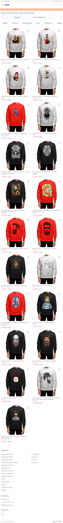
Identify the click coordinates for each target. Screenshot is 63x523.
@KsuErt (3, 399)
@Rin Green (34, 213)
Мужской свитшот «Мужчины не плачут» (44, 248)
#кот (38, 23)
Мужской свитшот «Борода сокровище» (44, 361)
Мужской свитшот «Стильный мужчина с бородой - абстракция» (13, 211)
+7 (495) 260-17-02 (57, 1)
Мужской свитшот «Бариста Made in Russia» (14, 96)
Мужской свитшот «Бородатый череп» (13, 361)
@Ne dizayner (4, 136)
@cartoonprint (4, 213)
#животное (48, 23)
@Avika (33, 286)
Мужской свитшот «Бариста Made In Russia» (14, 59)
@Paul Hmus (4, 362)
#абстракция (27, 23)
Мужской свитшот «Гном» (9, 398)
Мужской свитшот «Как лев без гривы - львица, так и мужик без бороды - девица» (46, 398)
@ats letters (3, 250)
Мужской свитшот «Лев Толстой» (42, 285)
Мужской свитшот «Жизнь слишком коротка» (15, 248)
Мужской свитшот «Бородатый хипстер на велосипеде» (14, 134)
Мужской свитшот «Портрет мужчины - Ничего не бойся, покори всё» (15, 172)
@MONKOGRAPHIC (36, 97)
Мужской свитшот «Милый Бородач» (43, 322)
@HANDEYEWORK (5, 439)
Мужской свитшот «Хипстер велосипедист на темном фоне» (15, 323)
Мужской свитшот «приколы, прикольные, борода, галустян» (14, 437)
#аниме (15, 23)
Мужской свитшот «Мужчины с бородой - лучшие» (45, 172)
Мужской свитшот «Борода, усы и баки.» (44, 133)
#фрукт (5, 23)
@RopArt (34, 323)
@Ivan (2, 60)
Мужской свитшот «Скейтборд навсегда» (45, 96)
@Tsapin (34, 134)
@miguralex (3, 174)
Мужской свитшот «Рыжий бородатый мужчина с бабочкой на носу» (46, 211)
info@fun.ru (5, 499)
